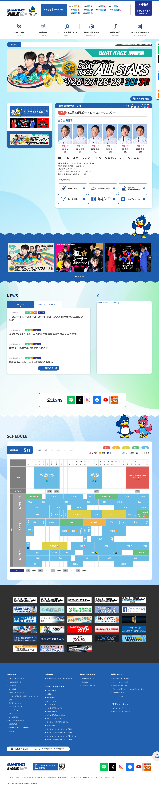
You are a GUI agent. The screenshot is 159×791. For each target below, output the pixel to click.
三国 (36, 502)
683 (92, 491)
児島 (44, 514)
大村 (19, 544)
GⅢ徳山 (102, 496)
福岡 (26, 522)
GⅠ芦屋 (90, 522)
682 (42, 491)
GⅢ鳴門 (24, 496)
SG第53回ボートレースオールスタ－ (136, 476)
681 (49, 491)
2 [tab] (78, 276)
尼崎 (54, 514)
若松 (61, 553)
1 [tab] (76, 276)
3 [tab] (80, 276)
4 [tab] (83, 276)
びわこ (75, 531)
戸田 (29, 514)
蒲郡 (76, 546)
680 (136, 491)
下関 (110, 553)
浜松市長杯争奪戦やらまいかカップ (39, 475)
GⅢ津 (138, 514)
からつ (67, 496)
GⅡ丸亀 (46, 546)
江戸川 (19, 522)
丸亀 (103, 546)
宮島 (36, 522)
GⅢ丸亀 (141, 553)
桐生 (145, 546)
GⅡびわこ (111, 514)
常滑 (49, 514)
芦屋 (126, 496)
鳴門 (86, 496)
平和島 (44, 522)
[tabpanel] (31, 257)
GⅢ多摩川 (145, 513)
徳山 (47, 496)
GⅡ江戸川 (73, 514)
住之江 (47, 553)
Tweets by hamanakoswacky (108, 302)
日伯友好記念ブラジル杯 (90, 475)
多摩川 (21, 530)
